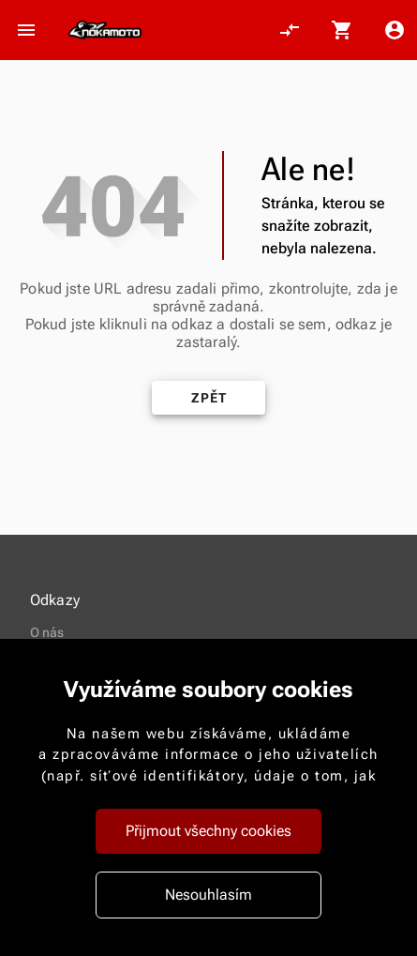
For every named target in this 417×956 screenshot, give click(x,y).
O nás (47, 632)
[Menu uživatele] (394, 30)
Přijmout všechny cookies (208, 831)
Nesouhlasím (208, 894)
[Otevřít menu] (26, 30)
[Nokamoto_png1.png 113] (104, 30)
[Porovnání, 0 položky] (289, 30)
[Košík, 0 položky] (342, 30)
